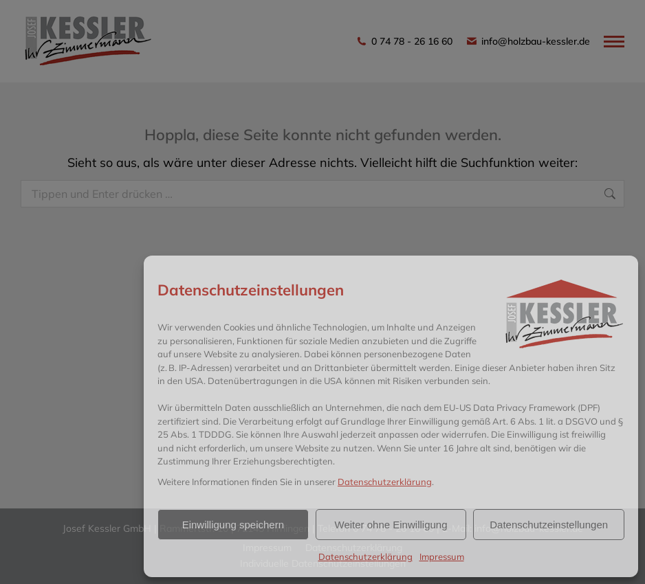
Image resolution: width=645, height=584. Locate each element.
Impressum (441, 556)
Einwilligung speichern (233, 524)
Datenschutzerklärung (385, 481)
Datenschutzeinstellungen (549, 524)
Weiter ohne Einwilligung (391, 524)
